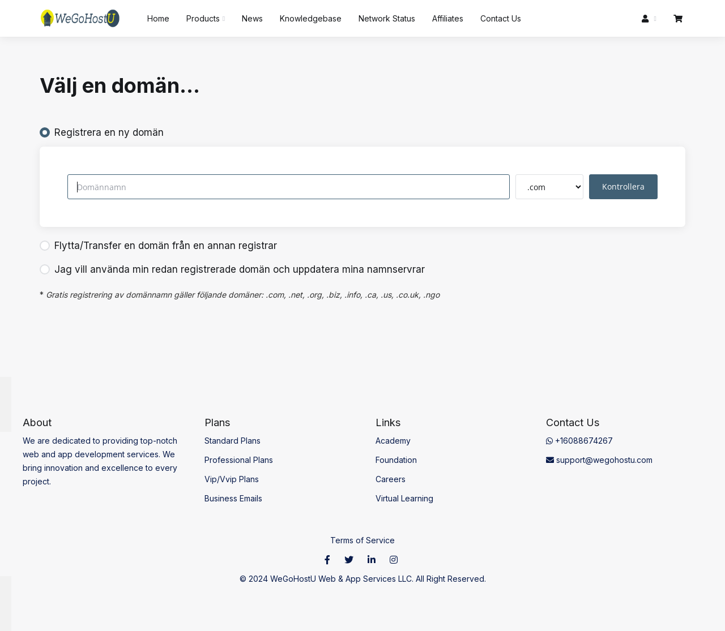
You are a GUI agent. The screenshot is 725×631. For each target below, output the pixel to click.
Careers (391, 479)
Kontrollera (623, 186)
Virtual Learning (404, 498)
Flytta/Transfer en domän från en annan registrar (158, 246)
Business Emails (233, 498)
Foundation (396, 460)
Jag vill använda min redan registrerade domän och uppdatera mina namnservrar (232, 269)
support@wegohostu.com (599, 460)
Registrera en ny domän (102, 132)
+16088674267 (579, 440)
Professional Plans (238, 460)
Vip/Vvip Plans (231, 479)
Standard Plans (232, 440)
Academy (393, 440)
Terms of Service (362, 540)
